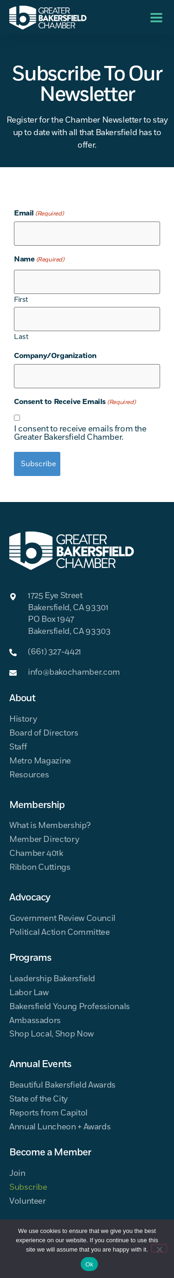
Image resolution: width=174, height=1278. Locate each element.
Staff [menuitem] (17, 747)
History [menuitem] (23, 719)
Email (38, 213)
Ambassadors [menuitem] (35, 1021)
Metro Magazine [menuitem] (40, 761)
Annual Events (40, 1064)
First (21, 299)
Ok (89, 1264)
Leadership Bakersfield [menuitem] (52, 979)
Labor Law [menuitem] (29, 993)
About (22, 698)
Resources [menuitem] (29, 775)
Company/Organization (55, 355)
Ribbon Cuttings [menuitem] (40, 867)
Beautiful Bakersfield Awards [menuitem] (62, 1085)
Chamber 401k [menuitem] (36, 853)
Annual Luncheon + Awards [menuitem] (59, 1127)
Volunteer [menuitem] (27, 1201)
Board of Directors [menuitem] (43, 733)
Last (21, 336)
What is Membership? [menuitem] (49, 826)
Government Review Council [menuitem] (62, 918)
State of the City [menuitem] (38, 1099)
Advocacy (29, 897)
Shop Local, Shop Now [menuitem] (51, 1034)
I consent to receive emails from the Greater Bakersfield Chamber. (80, 433)
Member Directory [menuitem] (44, 840)
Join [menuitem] (17, 1173)
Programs (30, 958)
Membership (37, 805)
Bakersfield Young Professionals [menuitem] (69, 1007)
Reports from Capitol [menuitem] (48, 1113)
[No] (159, 1248)
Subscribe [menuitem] (28, 1187)
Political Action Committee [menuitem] (59, 932)
